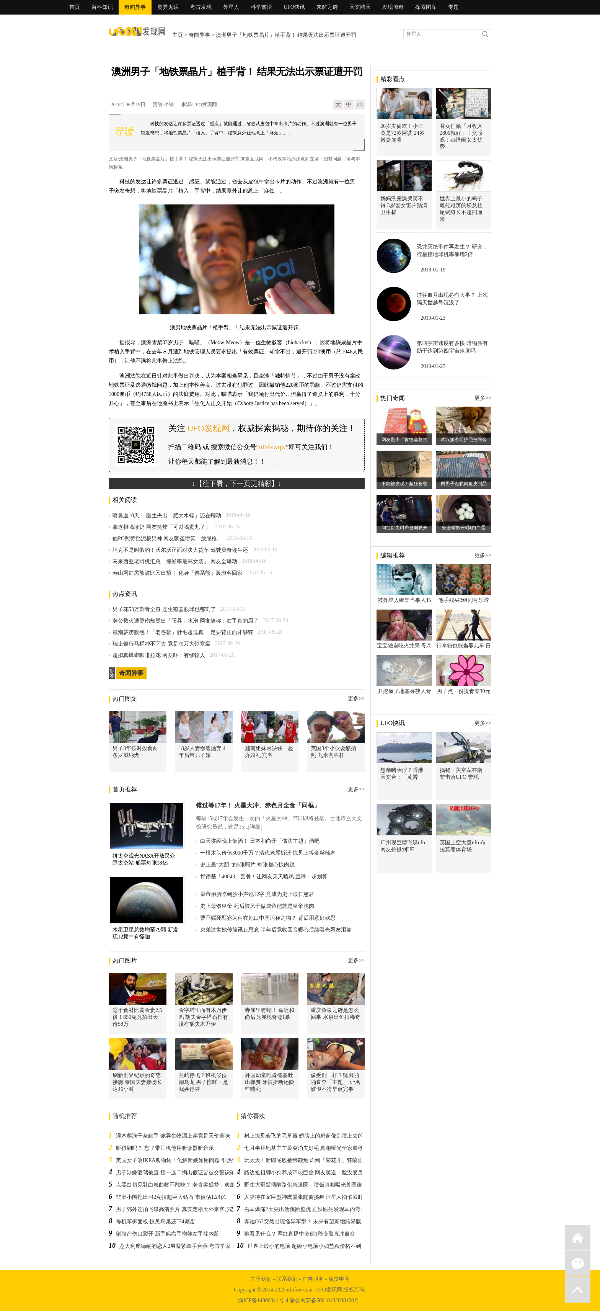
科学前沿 (261, 7)
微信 (577, 1264)
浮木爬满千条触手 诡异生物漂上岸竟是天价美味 (173, 1136)
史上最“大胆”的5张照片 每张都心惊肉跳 (247, 865)
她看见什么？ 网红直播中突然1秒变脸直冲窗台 (299, 1234)
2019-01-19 (433, 270)
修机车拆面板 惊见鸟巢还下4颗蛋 (155, 1221)
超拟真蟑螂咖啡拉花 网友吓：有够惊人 (158, 655)
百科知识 (102, 7)
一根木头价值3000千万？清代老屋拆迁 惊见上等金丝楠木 (268, 853)
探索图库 (426, 7)
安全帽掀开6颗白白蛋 (464, 527)
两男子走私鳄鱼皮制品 (464, 483)
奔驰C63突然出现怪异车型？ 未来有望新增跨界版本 (305, 1221)
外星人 (231, 7)
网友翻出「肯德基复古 (404, 439)
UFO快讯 (294, 7)
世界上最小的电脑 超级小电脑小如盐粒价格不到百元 (310, 1246)
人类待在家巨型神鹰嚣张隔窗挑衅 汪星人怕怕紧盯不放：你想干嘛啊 (325, 1197)
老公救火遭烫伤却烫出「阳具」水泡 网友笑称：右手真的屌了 (185, 621)
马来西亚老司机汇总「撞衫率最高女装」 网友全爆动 (174, 561)
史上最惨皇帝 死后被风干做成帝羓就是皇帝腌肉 (257, 906)
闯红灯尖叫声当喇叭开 (404, 527)
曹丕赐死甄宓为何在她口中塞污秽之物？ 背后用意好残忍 (268, 918)
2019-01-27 (433, 366)
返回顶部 (577, 1290)
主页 (177, 35)
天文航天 (360, 7)
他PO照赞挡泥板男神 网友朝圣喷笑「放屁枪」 (167, 538)
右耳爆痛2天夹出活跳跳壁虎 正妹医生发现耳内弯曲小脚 (310, 1209)
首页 (74, 7)
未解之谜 (327, 7)
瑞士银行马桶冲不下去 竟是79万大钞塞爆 (161, 644)
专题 (453, 7)
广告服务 (313, 1279)
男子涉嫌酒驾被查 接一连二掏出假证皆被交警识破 (175, 1172)
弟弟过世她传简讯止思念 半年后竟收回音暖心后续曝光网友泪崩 (276, 930)
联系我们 (287, 1279)
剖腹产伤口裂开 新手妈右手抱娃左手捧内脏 (167, 1234)
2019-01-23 (433, 318)
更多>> (356, 698)
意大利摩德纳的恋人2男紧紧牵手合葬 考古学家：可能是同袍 (191, 1246)
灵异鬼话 (168, 7)
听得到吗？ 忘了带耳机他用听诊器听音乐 (165, 1148)
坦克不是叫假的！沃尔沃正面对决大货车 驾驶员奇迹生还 (180, 550)
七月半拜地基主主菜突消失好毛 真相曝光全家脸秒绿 (306, 1148)
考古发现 (201, 7)
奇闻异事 (135, 7)
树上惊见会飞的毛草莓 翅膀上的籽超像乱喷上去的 (304, 1136)
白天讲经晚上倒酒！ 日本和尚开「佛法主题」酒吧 (260, 841)
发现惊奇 (393, 7)
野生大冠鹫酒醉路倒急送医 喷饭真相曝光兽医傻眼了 (308, 1185)
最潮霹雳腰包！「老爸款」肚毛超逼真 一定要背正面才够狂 (182, 632)
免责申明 (339, 1279)
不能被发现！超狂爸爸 (404, 483)
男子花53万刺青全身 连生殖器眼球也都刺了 (164, 609)
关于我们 (261, 1279)
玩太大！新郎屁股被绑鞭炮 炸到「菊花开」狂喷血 (304, 1160)
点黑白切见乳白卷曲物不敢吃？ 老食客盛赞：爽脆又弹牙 (183, 1185)
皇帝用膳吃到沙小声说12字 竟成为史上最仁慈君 (257, 894)
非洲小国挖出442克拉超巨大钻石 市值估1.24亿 (171, 1197)
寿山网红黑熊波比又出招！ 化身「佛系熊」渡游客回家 (177, 573)
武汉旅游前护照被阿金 (464, 439)
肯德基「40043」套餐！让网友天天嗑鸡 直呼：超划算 (264, 876)
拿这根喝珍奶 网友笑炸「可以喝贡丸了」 (161, 527)
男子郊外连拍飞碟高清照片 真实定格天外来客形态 (175, 1209)
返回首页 (577, 1238)
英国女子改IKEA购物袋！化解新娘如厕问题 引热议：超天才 (187, 1160)
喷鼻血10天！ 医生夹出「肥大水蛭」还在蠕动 (166, 515)
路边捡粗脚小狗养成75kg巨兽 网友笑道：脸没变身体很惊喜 (314, 1172)
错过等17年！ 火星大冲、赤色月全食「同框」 (258, 805)
